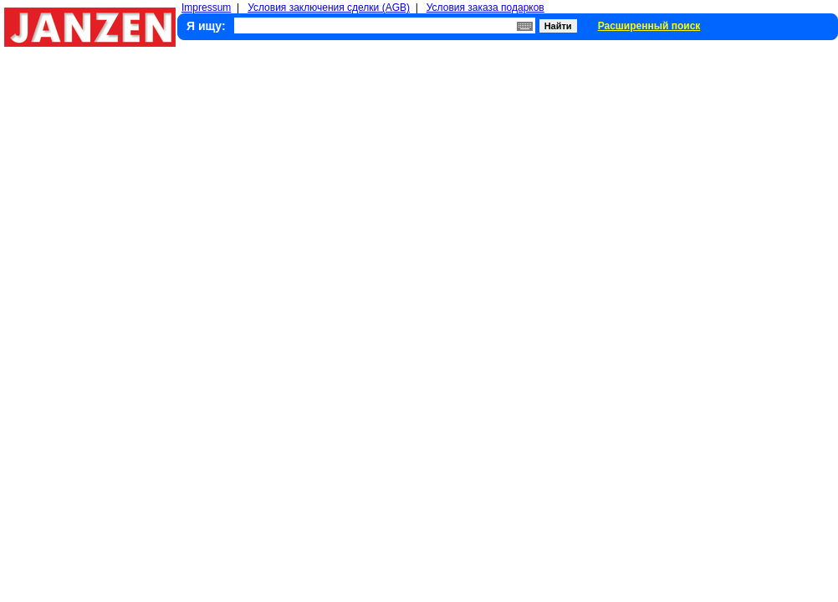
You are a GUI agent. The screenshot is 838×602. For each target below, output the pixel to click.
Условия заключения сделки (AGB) (329, 7)
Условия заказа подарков (485, 7)
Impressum (206, 7)
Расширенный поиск (649, 26)
